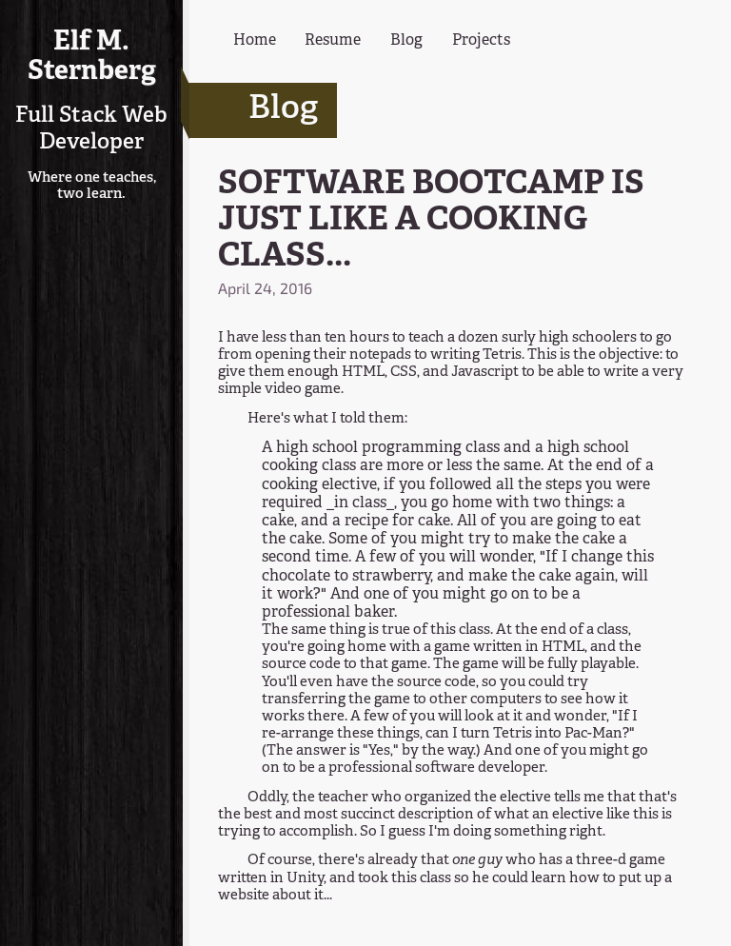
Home (254, 40)
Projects (481, 40)
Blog (406, 40)
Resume (333, 40)
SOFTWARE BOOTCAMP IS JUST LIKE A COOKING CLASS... (431, 221)
